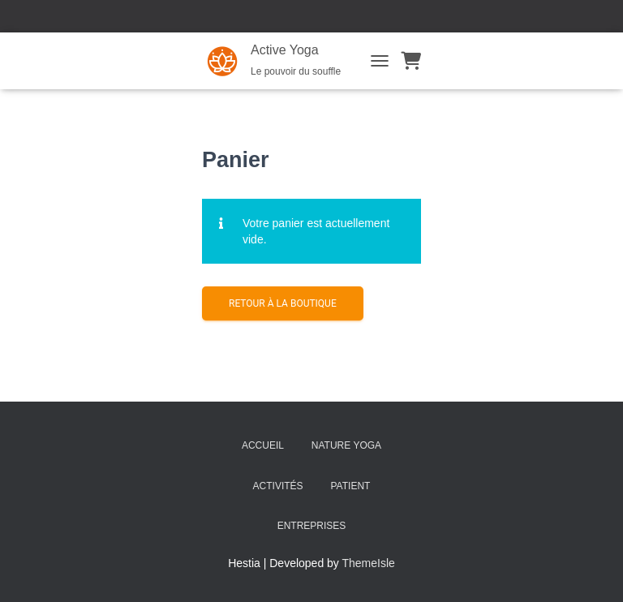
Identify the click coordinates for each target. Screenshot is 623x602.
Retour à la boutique (283, 303)
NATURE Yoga (346, 445)
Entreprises (311, 525)
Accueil (263, 445)
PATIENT (351, 486)
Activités (278, 486)
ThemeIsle (368, 563)
